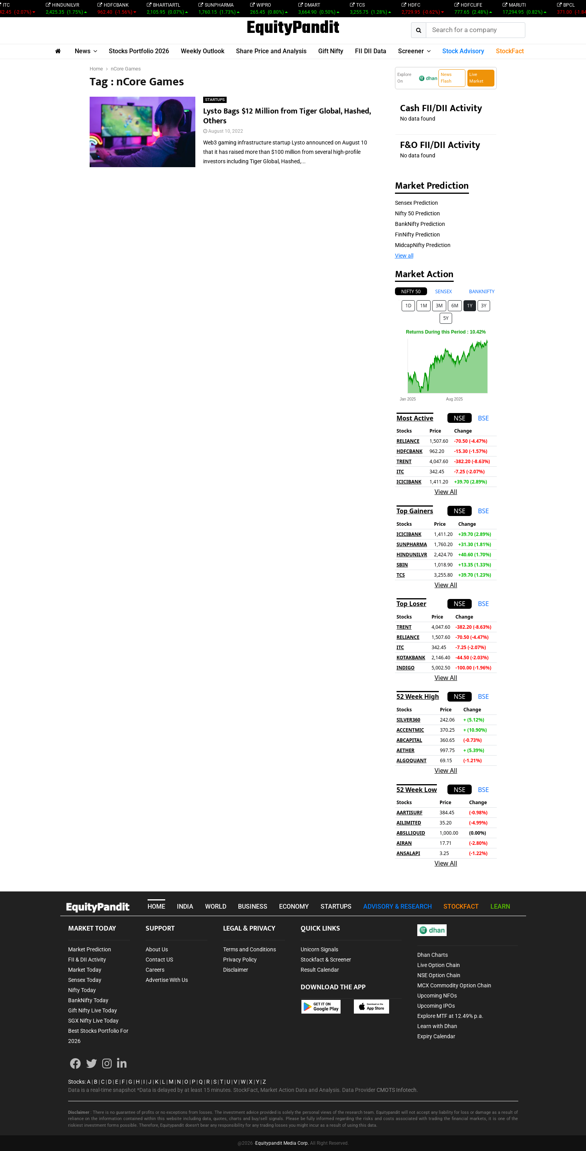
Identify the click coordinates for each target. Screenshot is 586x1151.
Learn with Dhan (437, 1026)
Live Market (476, 78)
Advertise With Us (167, 980)
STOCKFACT (461, 906)
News (82, 51)
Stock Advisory (463, 51)
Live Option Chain (438, 965)
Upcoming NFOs (437, 995)
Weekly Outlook (202, 51)
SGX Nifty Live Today (93, 1020)
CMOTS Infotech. (397, 1090)
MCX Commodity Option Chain (454, 985)
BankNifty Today (88, 1000)
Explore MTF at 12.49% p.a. (450, 1016)
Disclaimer (235, 970)
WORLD (215, 906)
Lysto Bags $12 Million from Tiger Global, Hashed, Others (287, 116)
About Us (157, 949)
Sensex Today (84, 980)
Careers (155, 970)
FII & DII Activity (87, 959)
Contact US (159, 959)
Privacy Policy (240, 959)
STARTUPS (215, 99)
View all (404, 256)
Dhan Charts (432, 955)
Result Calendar (320, 970)
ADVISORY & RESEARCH (397, 906)
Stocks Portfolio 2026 (139, 51)
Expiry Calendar (436, 1036)
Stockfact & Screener (326, 959)
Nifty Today (82, 990)
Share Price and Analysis (271, 51)
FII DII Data (370, 51)
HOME (156, 906)
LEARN (500, 906)
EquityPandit (293, 28)
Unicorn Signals (319, 949)
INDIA (185, 906)
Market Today (84, 970)
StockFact (510, 51)
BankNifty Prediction (420, 224)
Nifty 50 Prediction (417, 213)
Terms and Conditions (249, 949)
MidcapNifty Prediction (423, 245)
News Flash (446, 78)
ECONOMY (294, 906)
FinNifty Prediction (417, 234)
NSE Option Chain (438, 975)
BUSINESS (252, 906)
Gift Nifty (330, 51)
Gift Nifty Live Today (92, 1010)
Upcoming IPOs (436, 1006)
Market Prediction (89, 949)
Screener (411, 51)
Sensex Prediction (416, 203)
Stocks (76, 1082)
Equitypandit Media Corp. (282, 1143)
